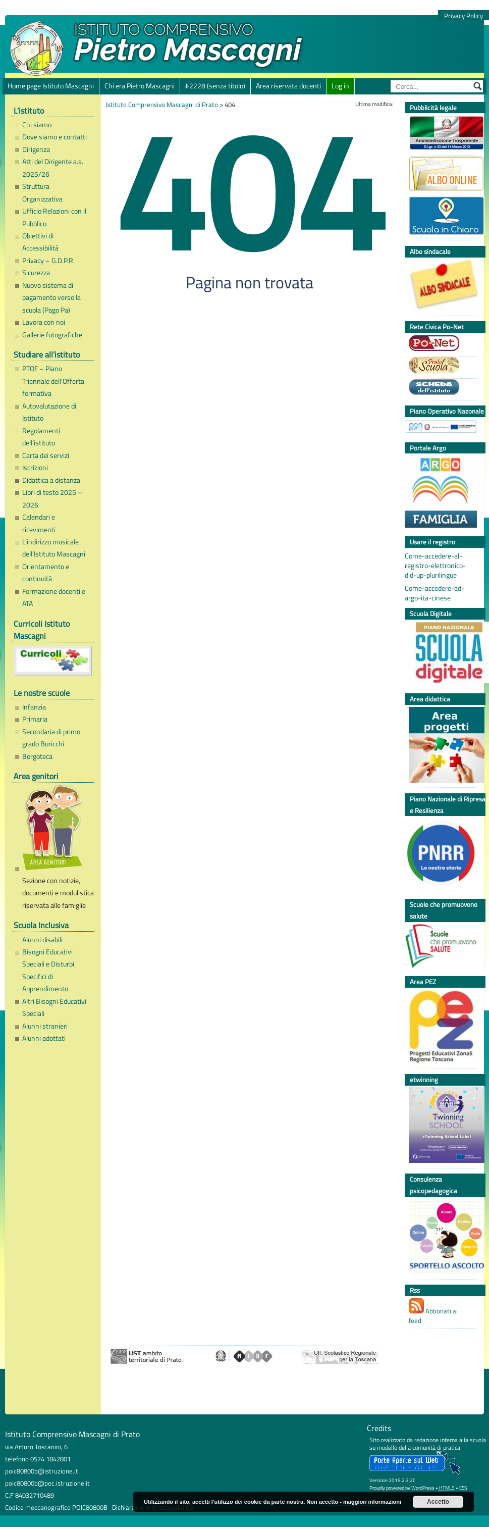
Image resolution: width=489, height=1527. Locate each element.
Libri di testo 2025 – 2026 (52, 498)
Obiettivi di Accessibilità (40, 241)
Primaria (34, 719)
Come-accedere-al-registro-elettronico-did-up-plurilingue (435, 565)
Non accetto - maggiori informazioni (353, 1502)
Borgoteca (37, 756)
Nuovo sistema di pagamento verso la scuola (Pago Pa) (51, 298)
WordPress (422, 1488)
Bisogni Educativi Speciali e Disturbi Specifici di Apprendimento (48, 970)
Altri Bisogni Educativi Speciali (54, 1007)
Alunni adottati (44, 1038)
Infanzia (34, 706)
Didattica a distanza (51, 480)
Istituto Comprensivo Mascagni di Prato (162, 104)
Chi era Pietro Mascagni (139, 85)
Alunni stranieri (45, 1026)
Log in (340, 85)
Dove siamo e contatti (54, 136)
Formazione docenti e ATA (53, 597)
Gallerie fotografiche (52, 334)
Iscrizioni (35, 467)
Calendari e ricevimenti (39, 523)
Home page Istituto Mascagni (51, 85)
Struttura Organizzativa (42, 192)
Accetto (438, 1501)
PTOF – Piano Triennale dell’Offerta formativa (53, 381)
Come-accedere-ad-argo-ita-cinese (434, 593)
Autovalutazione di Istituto (49, 412)
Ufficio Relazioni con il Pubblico (54, 217)
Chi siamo (36, 124)
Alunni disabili (42, 939)
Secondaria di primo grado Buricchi (51, 737)
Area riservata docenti (288, 85)
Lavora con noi (43, 322)
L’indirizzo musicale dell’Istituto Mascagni (53, 547)
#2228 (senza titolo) (215, 85)
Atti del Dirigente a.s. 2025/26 (52, 167)
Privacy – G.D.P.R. (48, 260)
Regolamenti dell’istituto (41, 436)
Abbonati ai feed (433, 1312)
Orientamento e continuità (45, 572)
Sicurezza (36, 272)
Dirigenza (36, 149)
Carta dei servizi (45, 455)
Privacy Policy (463, 16)
